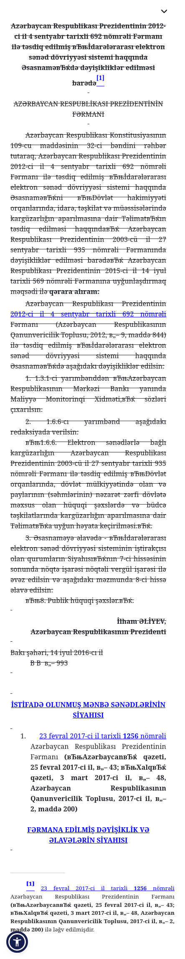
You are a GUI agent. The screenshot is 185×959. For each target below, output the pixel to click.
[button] (17, 942)
